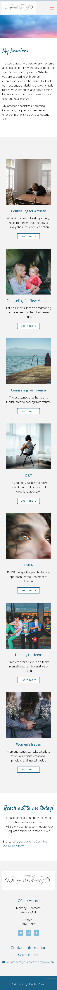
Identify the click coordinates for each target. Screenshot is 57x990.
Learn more (28, 236)
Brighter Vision (36, 984)
